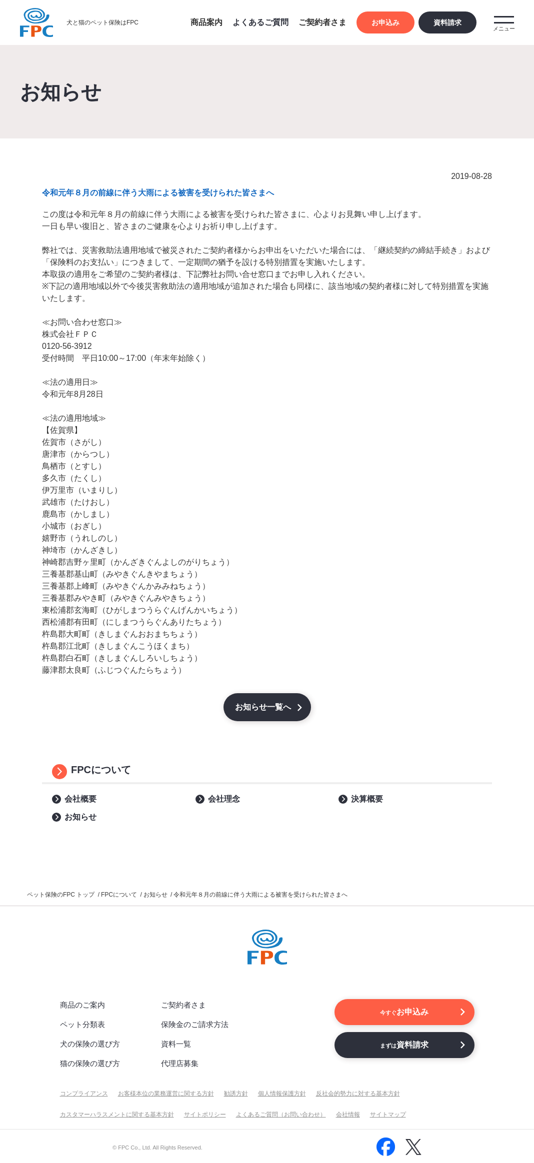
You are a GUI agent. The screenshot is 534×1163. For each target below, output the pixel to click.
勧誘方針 (236, 1093)
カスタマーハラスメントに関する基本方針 (117, 1114)
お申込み (386, 22)
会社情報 (348, 1114)
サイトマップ (388, 1114)
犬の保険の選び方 (90, 1044)
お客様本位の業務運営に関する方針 (166, 1093)
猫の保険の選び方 (90, 1063)
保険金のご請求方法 (194, 1024)
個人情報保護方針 (282, 1093)
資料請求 (448, 22)
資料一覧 (176, 1044)
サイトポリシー (205, 1114)
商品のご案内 (82, 1005)
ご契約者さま (183, 1005)
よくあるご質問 (260, 22)
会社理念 (224, 799)
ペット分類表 (82, 1024)
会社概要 (80, 799)
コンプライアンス (84, 1093)
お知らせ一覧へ (263, 707)
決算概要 (367, 799)
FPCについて (101, 769)
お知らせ (80, 817)
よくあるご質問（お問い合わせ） (281, 1114)
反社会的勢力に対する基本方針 (358, 1093)
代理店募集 (179, 1063)
